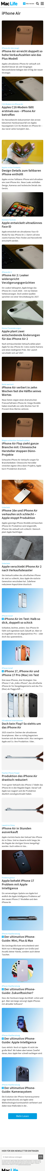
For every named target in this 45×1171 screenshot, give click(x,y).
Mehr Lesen (22, 1116)
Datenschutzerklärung (24, 1164)
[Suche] (37, 3)
